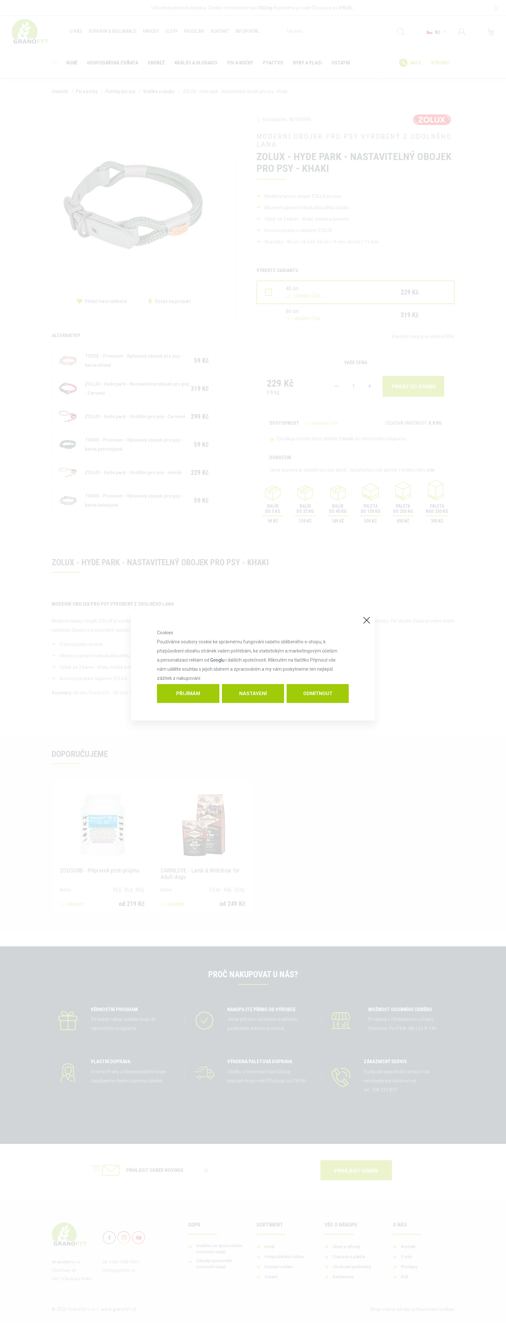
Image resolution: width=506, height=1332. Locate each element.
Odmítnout (317, 693)
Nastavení (253, 693)
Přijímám (188, 693)
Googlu (217, 660)
